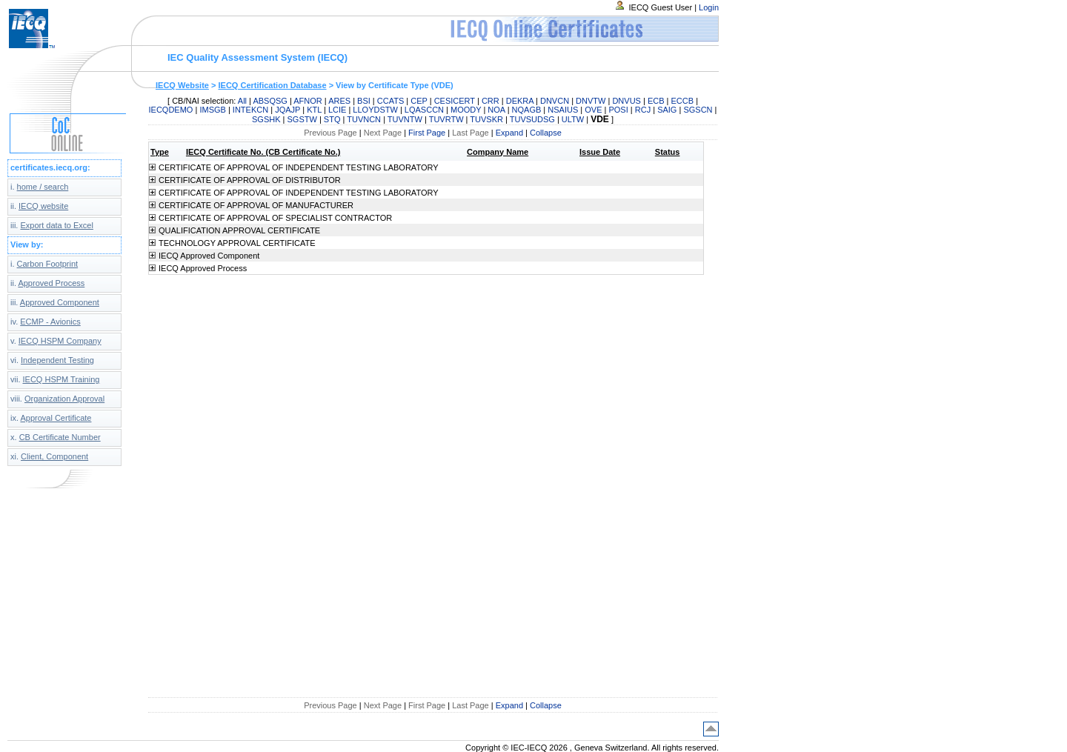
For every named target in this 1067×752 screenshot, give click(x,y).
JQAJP (287, 109)
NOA (496, 109)
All (242, 100)
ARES (339, 100)
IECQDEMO (171, 109)
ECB (656, 100)
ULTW (573, 119)
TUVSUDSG (532, 119)
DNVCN (554, 100)
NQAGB (527, 109)
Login (709, 7)
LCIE (337, 109)
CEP (418, 100)
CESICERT (454, 100)
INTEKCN (250, 109)
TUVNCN (364, 119)
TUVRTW (446, 119)
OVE (593, 109)
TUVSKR (486, 119)
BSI (363, 100)
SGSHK (266, 119)
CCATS (390, 100)
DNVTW (590, 100)
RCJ (643, 109)
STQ (332, 119)
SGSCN (697, 109)
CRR (490, 100)
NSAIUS (563, 109)
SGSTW (302, 119)
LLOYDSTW (375, 109)
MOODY (466, 109)
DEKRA (520, 100)
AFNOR (307, 100)
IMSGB (212, 109)
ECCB (682, 100)
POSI (618, 109)
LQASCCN (424, 109)
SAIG (667, 109)
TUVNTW (405, 119)
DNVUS (626, 100)
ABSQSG (270, 100)
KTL (314, 109)
